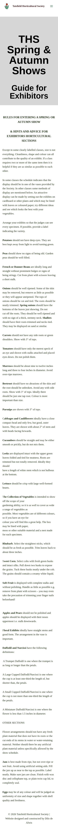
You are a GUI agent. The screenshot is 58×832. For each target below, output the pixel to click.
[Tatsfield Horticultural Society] (24, 6)
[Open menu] (51, 6)
